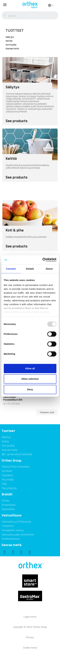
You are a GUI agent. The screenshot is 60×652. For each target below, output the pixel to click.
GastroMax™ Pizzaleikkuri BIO (12, 398)
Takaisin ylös (47, 412)
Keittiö (9, 41)
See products (17, 120)
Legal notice (30, 616)
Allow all (30, 368)
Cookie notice (30, 647)
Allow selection (30, 378)
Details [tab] (30, 268)
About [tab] (49, 268)
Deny (30, 389)
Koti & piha (11, 45)
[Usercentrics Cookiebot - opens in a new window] (42, 260)
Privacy (30, 637)
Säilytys (10, 37)
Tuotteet (15, 30)
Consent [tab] (11, 268)
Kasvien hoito (12, 48)
